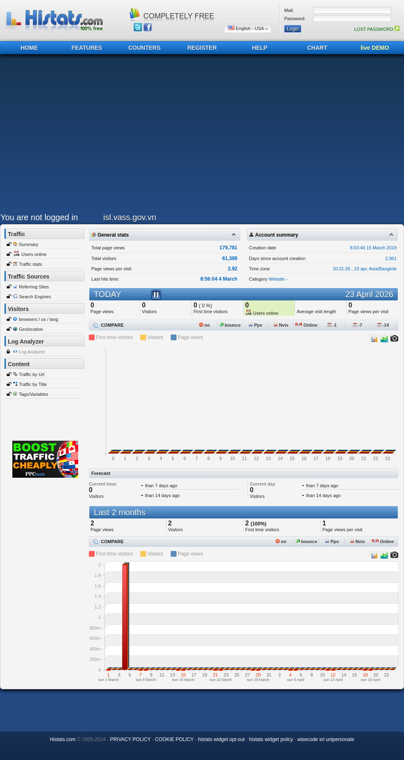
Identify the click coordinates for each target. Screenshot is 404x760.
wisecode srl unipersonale (325, 739)
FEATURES (87, 47)
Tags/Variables (33, 394)
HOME (29, 47)
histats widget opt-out (221, 739)
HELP (259, 47)
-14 (383, 325)
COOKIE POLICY (174, 739)
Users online (33, 254)
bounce (230, 325)
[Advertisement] (77, 135)
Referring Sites (34, 286)
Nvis (281, 325)
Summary (28, 244)
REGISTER (202, 47)
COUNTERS (144, 47)
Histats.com (63, 739)
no (204, 325)
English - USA (248, 28)
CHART (317, 47)
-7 (357, 325)
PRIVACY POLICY (130, 739)
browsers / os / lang (38, 319)
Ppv (255, 325)
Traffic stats (30, 264)
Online (306, 325)
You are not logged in (39, 217)
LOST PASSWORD (376, 29)
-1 (332, 325)
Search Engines (35, 296)
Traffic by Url (31, 374)
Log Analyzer (32, 351)
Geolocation (31, 329)
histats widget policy (271, 739)
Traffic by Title (33, 384)
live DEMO (374, 47)
